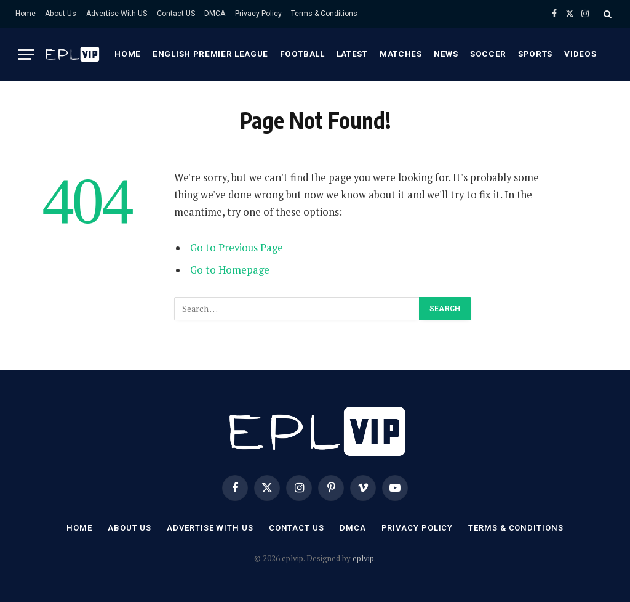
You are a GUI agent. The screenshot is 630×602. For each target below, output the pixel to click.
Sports (535, 54)
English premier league (210, 54)
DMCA (214, 13)
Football (302, 54)
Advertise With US (116, 13)
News (446, 54)
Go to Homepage (229, 270)
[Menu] (26, 54)
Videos (580, 54)
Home (25, 13)
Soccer (488, 54)
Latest (352, 54)
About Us (60, 13)
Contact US (176, 13)
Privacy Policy (258, 13)
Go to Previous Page (236, 247)
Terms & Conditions (324, 13)
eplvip (363, 558)
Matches (401, 54)
